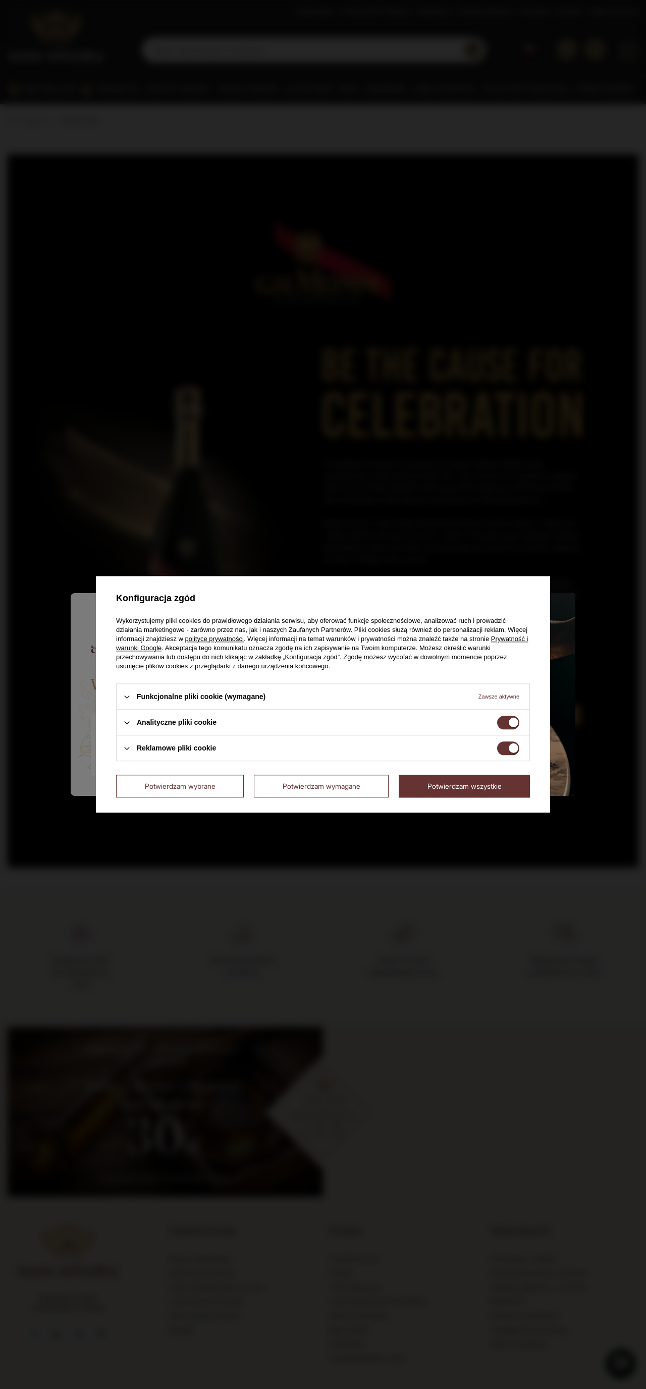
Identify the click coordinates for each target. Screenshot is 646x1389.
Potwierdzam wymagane (321, 786)
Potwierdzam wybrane (180, 786)
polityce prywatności (214, 639)
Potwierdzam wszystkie (464, 786)
